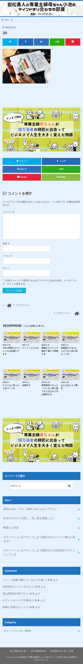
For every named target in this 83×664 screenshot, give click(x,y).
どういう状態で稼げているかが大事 (23, 579)
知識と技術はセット (14, 607)
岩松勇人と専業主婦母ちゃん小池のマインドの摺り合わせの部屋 (47, 657)
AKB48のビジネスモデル (17, 586)
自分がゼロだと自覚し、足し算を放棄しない (29, 518)
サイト (6, 268)
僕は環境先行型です (14, 593)
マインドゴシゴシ (17, 630)
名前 (6, 243)
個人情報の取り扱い (18, 651)
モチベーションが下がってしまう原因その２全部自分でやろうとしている (39, 552)
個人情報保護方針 (38, 651)
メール (7, 255)
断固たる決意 (11, 527)
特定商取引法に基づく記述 (61, 651)
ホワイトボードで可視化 (17, 600)
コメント (8, 212)
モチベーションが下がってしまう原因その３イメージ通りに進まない (39, 538)
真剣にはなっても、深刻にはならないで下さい (30, 508)
